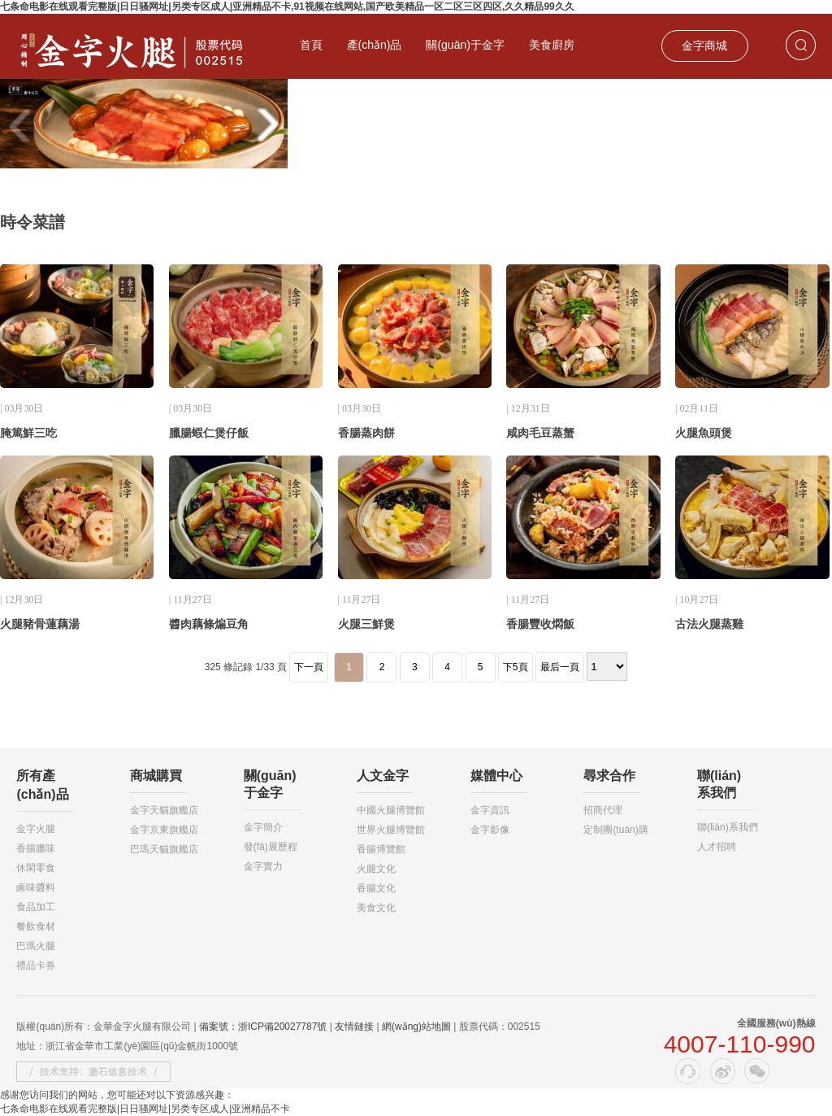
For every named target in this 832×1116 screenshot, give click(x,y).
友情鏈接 (354, 1026)
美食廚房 (551, 44)
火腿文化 (376, 868)
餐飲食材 (35, 926)
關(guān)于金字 (465, 44)
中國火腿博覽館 (391, 810)
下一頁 (308, 667)
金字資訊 (489, 810)
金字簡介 (263, 827)
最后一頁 (559, 667)
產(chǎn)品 (374, 44)
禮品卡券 (35, 965)
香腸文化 (376, 888)
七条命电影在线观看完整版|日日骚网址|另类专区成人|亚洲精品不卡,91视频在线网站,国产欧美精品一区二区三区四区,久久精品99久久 (287, 6)
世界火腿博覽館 (391, 829)
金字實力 (263, 866)
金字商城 (704, 45)
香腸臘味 (35, 848)
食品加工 (35, 907)
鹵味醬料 (35, 887)
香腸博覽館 (381, 849)
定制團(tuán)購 (615, 829)
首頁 (311, 44)
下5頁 (515, 667)
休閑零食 (35, 868)
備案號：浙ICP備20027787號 (263, 1026)
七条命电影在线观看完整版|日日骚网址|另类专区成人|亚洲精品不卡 (145, 1108)
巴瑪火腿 (35, 946)
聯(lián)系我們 (727, 827)
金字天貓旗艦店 (164, 810)
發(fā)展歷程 (270, 846)
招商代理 (602, 810)
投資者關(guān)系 (344, 93)
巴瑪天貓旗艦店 (164, 849)
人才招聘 (716, 846)
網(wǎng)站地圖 (416, 1026)
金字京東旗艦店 (164, 829)
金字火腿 (35, 829)
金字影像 (489, 829)
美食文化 (376, 907)
